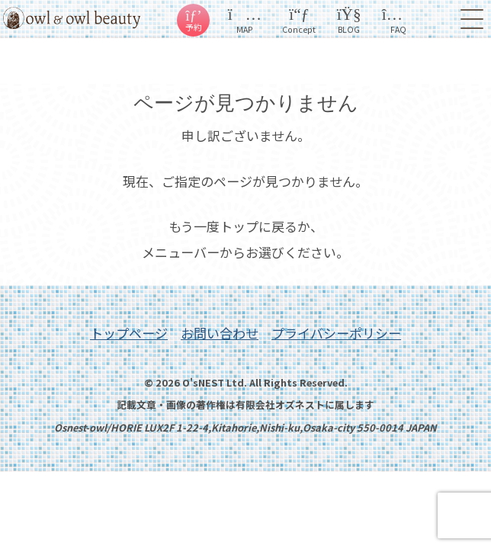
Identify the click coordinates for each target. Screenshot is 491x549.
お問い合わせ (219, 332)
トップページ (129, 332)
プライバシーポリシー (336, 332)
